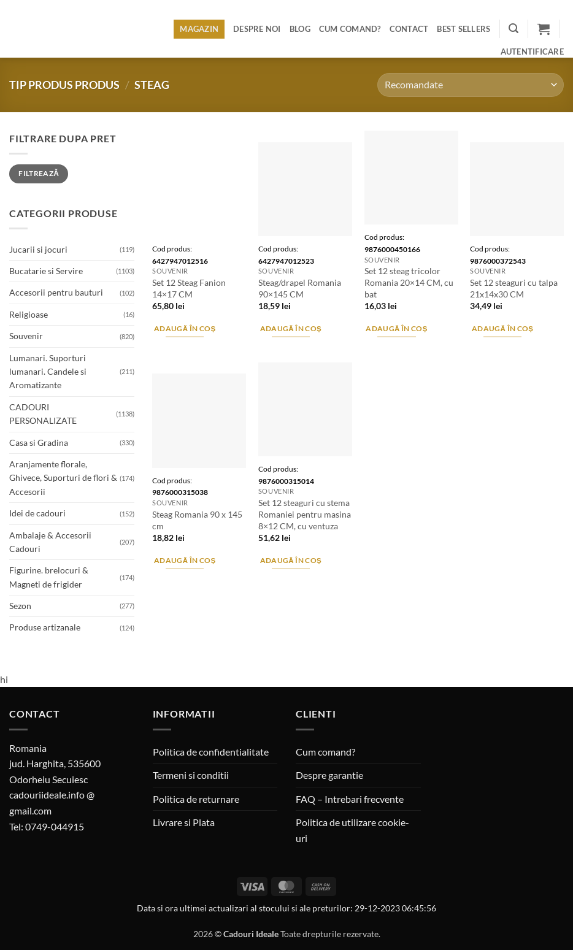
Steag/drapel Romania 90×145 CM (299, 288)
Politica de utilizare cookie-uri (352, 830)
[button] (513, 28)
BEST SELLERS (463, 29)
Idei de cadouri (37, 513)
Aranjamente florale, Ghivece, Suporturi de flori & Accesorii (63, 478)
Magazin (199, 29)
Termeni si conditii (191, 775)
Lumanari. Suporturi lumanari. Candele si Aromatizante (48, 372)
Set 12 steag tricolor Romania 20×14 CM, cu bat (408, 282)
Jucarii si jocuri (38, 249)
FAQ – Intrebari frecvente (350, 799)
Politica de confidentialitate (211, 751)
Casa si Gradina (38, 442)
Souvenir (26, 336)
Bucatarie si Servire (46, 271)
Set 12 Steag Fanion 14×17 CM (189, 288)
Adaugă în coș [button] (185, 328)
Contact (409, 29)
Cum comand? (350, 29)
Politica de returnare (196, 799)
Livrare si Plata (184, 822)
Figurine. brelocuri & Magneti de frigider (48, 577)
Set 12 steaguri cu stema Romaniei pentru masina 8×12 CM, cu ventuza (304, 514)
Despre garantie (329, 775)
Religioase (28, 314)
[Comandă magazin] (470, 85)
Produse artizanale (44, 627)
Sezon (20, 605)
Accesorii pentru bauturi (56, 292)
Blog (300, 29)
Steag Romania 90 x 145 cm (197, 520)
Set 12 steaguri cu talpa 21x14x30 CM (514, 288)
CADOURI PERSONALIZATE (43, 414)
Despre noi (257, 29)
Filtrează (38, 173)
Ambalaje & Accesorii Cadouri (50, 542)
